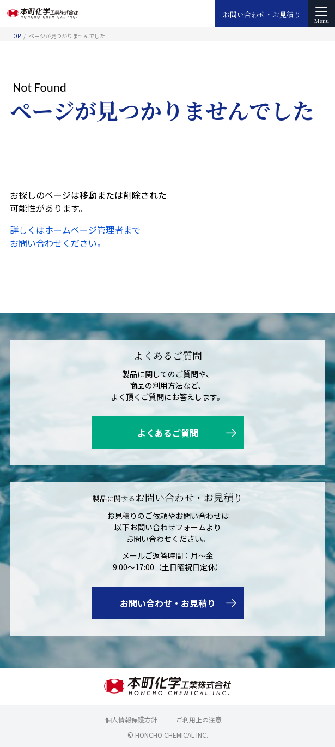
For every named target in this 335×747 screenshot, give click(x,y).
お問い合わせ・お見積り (262, 14)
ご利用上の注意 (199, 719)
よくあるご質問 (167, 432)
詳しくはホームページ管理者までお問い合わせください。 (75, 236)
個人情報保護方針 (131, 719)
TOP (15, 36)
